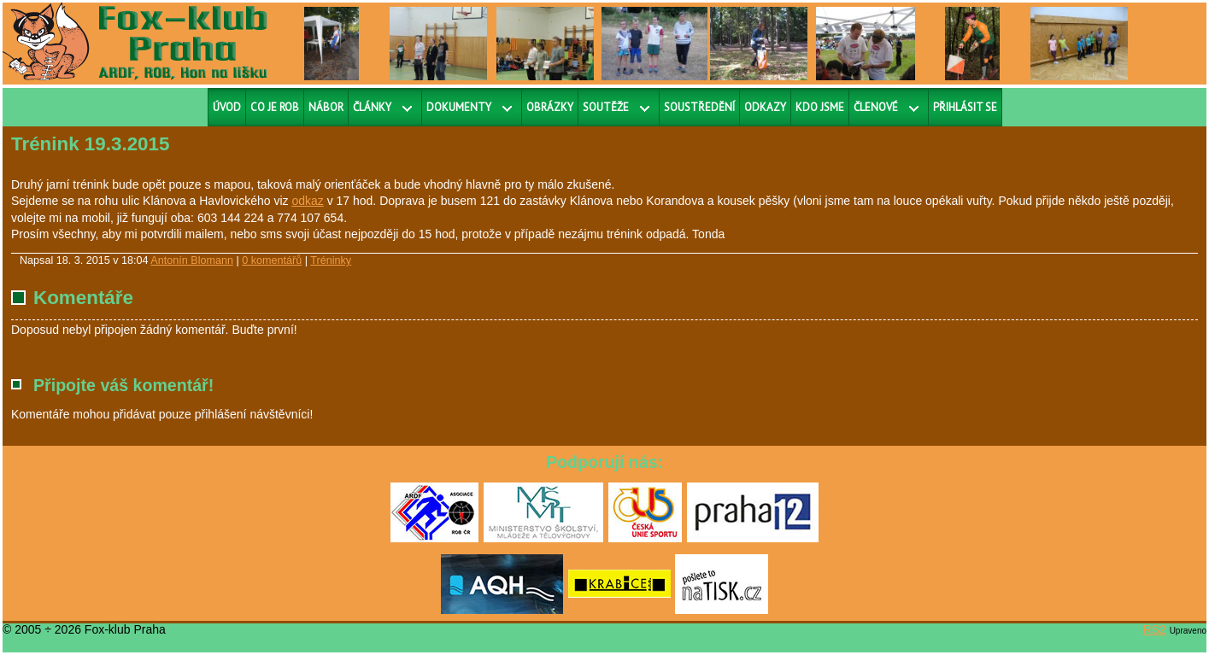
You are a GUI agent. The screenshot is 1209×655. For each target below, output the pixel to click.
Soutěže (606, 107)
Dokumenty (458, 107)
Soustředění (699, 107)
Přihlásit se (965, 107)
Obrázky (549, 107)
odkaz (307, 201)
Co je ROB (274, 107)
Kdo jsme (819, 107)
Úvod (227, 107)
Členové (876, 107)
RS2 (1154, 629)
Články (372, 107)
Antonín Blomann (191, 260)
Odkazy (765, 107)
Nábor (325, 107)
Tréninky (330, 260)
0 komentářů (272, 260)
